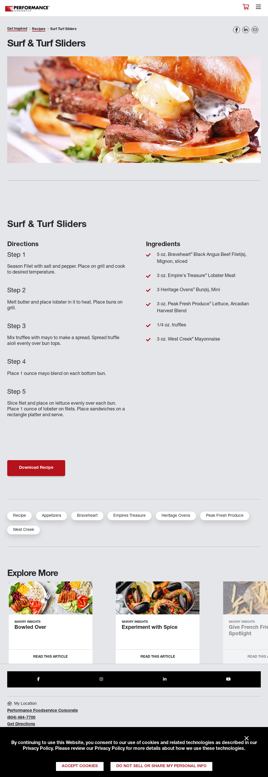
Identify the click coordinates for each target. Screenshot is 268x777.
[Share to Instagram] (101, 679)
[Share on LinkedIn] (245, 29)
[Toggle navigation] (258, 8)
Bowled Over (30, 627)
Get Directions (21, 724)
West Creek (23, 530)
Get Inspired (17, 29)
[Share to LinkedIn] (164, 679)
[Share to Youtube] (228, 679)
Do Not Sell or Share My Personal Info (161, 766)
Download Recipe (36, 468)
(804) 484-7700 (21, 718)
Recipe (19, 516)
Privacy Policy (38, 749)
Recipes (38, 29)
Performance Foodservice (28, 9)
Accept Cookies (80, 766)
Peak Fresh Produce (224, 516)
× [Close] (246, 738)
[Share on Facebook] (236, 29)
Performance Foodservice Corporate (42, 711)
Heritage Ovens (176, 516)
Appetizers (51, 516)
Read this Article (50, 657)
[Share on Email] (255, 29)
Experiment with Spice (149, 627)
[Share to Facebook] (38, 679)
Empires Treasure (129, 516)
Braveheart (87, 516)
